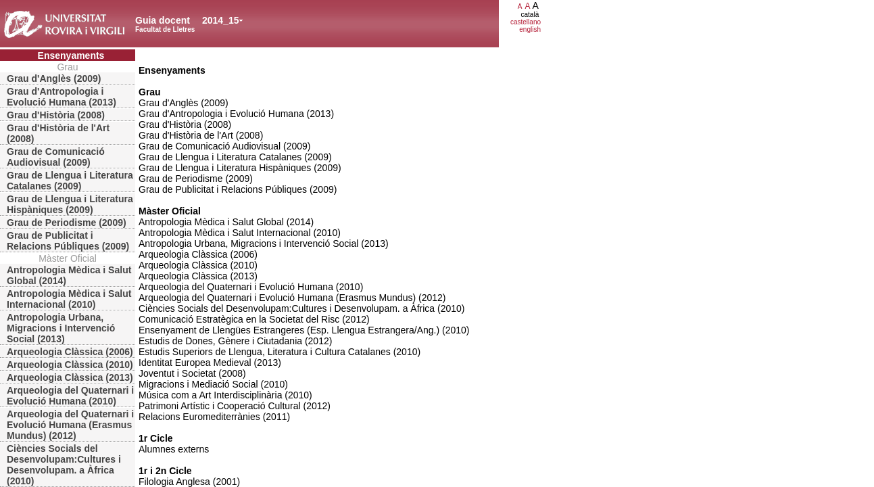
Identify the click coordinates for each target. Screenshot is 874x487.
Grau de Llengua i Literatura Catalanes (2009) (70, 180)
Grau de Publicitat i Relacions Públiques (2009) (68, 241)
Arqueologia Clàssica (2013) (70, 377)
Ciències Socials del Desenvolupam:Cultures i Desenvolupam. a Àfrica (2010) (64, 464)
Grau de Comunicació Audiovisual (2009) (56, 157)
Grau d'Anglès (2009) (54, 78)
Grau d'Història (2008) (56, 115)
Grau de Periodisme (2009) (66, 222)
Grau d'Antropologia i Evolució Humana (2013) (61, 97)
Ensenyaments (71, 55)
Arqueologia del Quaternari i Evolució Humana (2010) (70, 396)
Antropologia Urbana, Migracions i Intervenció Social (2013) (61, 328)
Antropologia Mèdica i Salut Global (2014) (69, 275)
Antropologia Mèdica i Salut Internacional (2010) (69, 299)
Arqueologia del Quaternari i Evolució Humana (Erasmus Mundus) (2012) (70, 425)
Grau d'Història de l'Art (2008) (58, 133)
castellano (525, 22)
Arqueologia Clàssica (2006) (70, 351)
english (530, 29)
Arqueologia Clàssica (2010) (70, 364)
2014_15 (220, 20)
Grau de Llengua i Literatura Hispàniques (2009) (70, 204)
